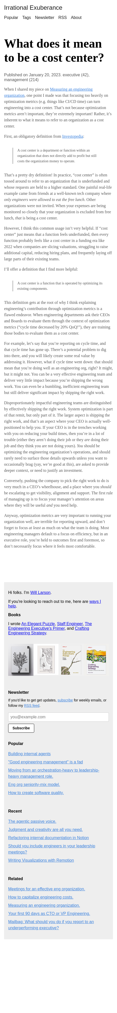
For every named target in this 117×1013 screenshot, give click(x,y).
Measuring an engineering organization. (44, 905)
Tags (26, 17)
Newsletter (44, 17)
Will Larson (40, 592)
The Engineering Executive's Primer (50, 626)
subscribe (65, 700)
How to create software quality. (36, 793)
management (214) (21, 80)
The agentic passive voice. (32, 821)
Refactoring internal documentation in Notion (48, 838)
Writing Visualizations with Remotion (41, 860)
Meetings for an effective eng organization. (46, 889)
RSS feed (31, 705)
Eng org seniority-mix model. (34, 784)
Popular (11, 17)
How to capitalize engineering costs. (40, 897)
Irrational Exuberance (33, 7)
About (76, 17)
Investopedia (72, 136)
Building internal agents (29, 754)
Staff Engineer (70, 624)
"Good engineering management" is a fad (45, 762)
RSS (62, 17)
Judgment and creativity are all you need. (45, 829)
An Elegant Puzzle (38, 624)
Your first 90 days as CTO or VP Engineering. (49, 913)
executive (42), (76, 75)
